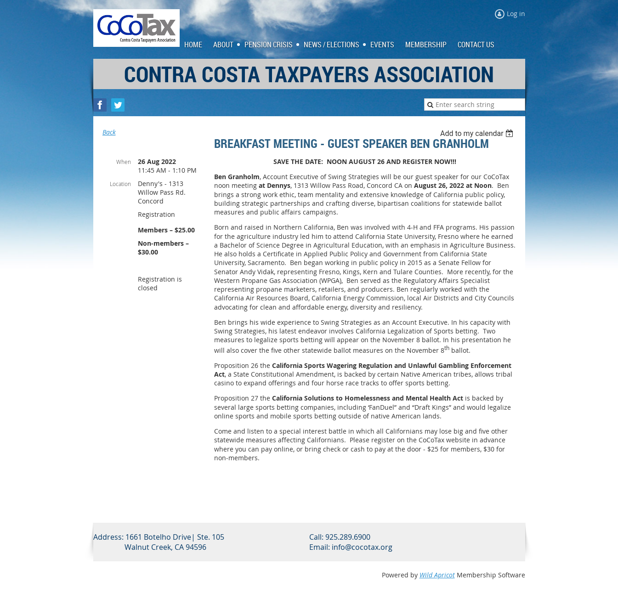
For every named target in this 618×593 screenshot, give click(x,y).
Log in (516, 13)
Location (120, 183)
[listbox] (478, 133)
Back (109, 132)
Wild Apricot (437, 574)
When (123, 161)
